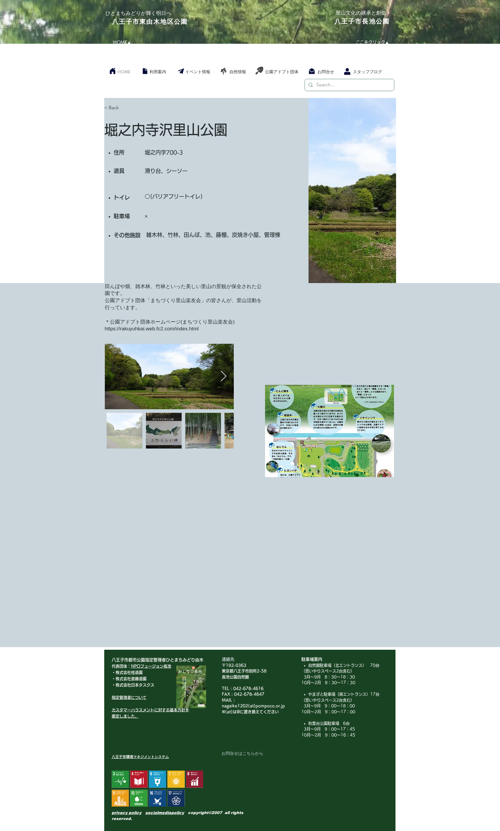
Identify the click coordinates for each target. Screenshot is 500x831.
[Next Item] (223, 376)
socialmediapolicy (164, 812)
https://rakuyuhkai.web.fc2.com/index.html (152, 329)
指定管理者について (129, 697)
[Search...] (348, 85)
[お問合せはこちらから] (242, 753)
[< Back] (125, 108)
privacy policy (126, 812)
